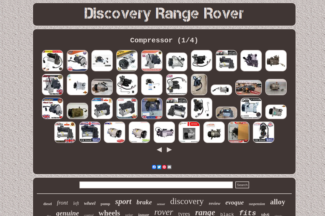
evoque (234, 202)
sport (123, 201)
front (62, 203)
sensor (161, 204)
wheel (89, 203)
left (76, 203)
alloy (277, 202)
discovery (187, 201)
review (214, 203)
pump (105, 204)
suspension (257, 204)
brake (144, 202)
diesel (47, 204)
